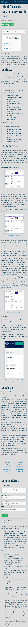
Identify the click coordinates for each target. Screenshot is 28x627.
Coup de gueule (7, 25)
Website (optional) (6, 507)
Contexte (7, 44)
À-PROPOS (24, 2)
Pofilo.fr (4, 1)
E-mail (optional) (6, 501)
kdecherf (6, 521)
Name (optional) (6, 495)
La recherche (8, 46)
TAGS (19, 2)
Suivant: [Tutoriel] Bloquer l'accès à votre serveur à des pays (20, 467)
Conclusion (7, 49)
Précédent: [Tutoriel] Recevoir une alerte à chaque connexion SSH (7, 467)
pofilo (8, 582)
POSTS (15, 2)
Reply (7, 578)
